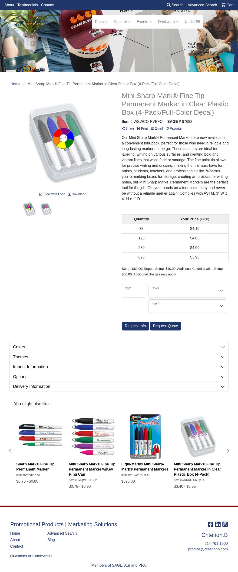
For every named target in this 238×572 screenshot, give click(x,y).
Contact (47, 5)
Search (175, 5)
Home (15, 533)
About (9, 5)
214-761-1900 (216, 544)
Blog (51, 540)
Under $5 (192, 22)
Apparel (122, 22)
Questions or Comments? (31, 556)
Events (144, 22)
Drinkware (168, 22)
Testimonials (27, 5)
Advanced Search (62, 533)
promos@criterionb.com (208, 549)
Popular (101, 22)
